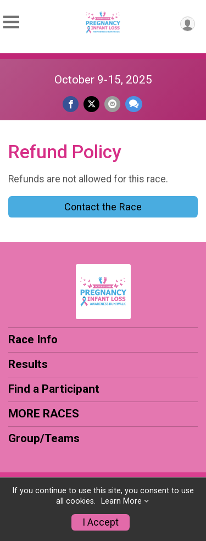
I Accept (100, 522)
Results (28, 364)
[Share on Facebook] (71, 104)
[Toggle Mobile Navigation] (11, 22)
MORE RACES (43, 413)
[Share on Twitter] (91, 104)
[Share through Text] (133, 104)
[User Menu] (187, 23)
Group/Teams (44, 438)
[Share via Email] (112, 104)
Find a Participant (53, 388)
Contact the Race (103, 207)
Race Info (33, 339)
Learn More (121, 501)
